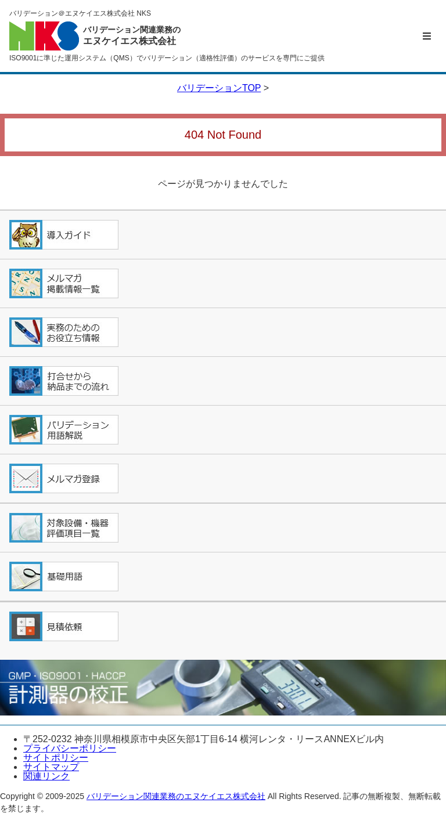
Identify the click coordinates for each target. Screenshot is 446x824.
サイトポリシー (55, 757)
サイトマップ (51, 767)
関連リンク (46, 776)
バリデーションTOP (219, 88)
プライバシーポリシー (69, 748)
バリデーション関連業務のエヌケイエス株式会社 (176, 796)
